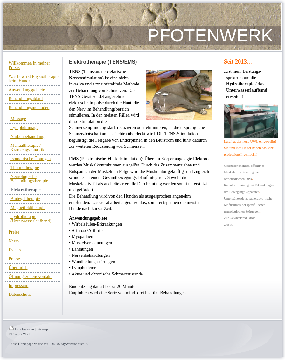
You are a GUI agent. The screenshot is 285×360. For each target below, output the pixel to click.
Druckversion (21, 329)
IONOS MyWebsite (63, 344)
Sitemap (42, 329)
